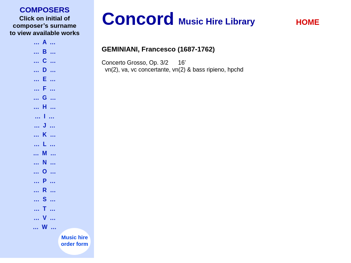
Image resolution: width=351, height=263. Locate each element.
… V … (45, 218)
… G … (44, 98)
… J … (45, 125)
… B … (44, 52)
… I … (44, 116)
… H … (44, 107)
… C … (44, 61)
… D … (44, 70)
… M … (44, 153)
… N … (44, 162)
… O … (44, 171)
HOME (308, 22)
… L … (44, 144)
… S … (45, 199)
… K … (44, 135)
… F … (45, 88)
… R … (44, 190)
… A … (45, 42)
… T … (45, 209)
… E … (45, 79)
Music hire (74, 237)
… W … (45, 227)
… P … (45, 181)
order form (74, 244)
